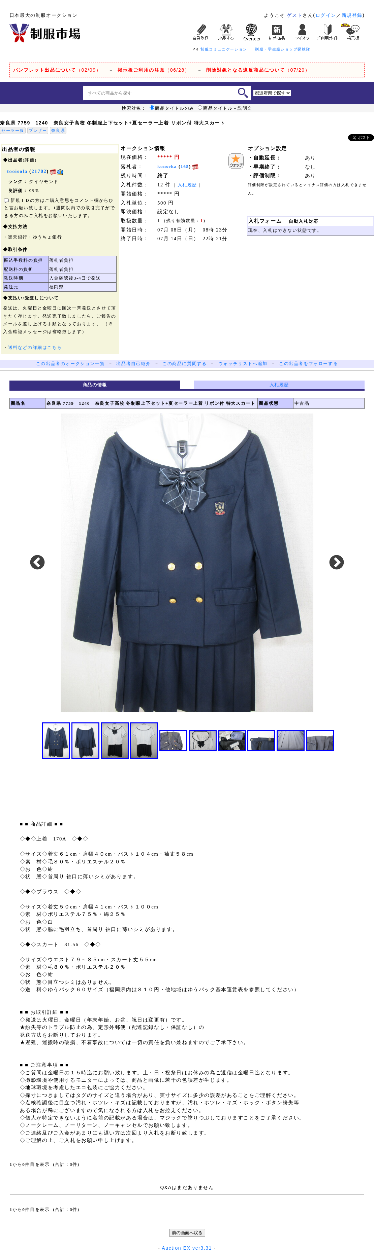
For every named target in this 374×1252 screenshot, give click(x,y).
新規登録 (352, 15)
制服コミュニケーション (223, 49)
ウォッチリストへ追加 (243, 363)
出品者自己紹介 (133, 363)
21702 (39, 171)
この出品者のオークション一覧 (70, 363)
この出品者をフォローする (308, 363)
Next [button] (336, 563)
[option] (187, 563)
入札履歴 (187, 184)
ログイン (325, 15)
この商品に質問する (184, 363)
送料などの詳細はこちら (35, 347)
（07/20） (258, 70)
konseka (167, 166)
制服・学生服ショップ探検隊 (282, 49)
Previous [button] (37, 563)
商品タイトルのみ (172, 108)
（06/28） (154, 70)
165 (185, 166)
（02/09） (57, 70)
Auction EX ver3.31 (187, 1248)
